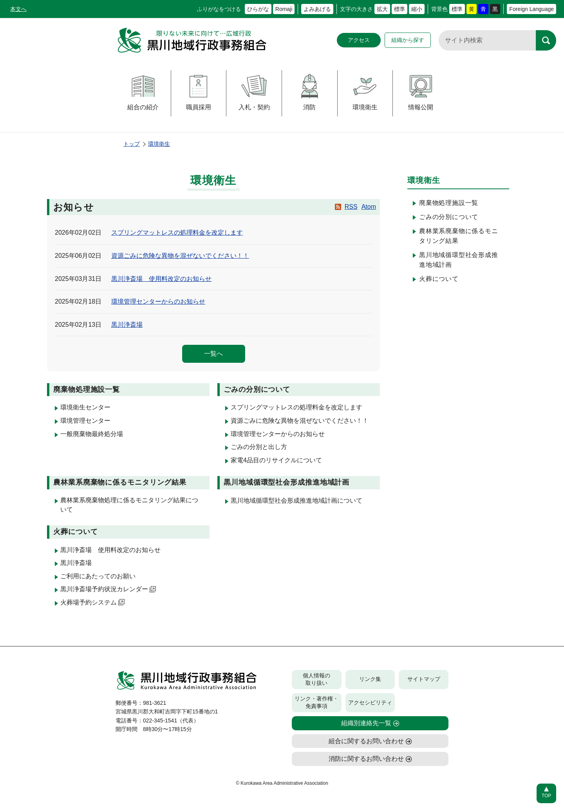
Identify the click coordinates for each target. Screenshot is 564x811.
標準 (399, 9)
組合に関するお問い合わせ (366, 741)
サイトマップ (423, 679)
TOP (546, 795)
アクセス (359, 40)
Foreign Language (531, 9)
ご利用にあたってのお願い (98, 576)
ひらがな (258, 9)
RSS (351, 206)
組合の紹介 (143, 92)
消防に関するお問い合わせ (366, 758)
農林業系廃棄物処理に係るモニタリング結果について (129, 505)
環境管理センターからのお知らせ (158, 301)
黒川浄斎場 (127, 324)
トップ (131, 144)
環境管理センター (85, 420)
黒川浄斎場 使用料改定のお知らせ (161, 278)
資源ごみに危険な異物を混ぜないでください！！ (180, 255)
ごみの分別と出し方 (259, 447)
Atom (369, 206)
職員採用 (198, 92)
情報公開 (421, 92)
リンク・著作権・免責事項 (316, 702)
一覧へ (213, 353)
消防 (309, 92)
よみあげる (317, 9)
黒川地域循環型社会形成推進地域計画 (458, 260)
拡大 (382, 9)
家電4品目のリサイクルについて (276, 460)
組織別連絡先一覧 (366, 723)
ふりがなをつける (219, 9)
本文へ (18, 9)
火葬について (439, 278)
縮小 (416, 9)
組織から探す (407, 40)
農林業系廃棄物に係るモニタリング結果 (458, 236)
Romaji (284, 9)
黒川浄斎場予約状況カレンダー (108, 589)
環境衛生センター (85, 407)
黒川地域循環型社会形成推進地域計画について (296, 500)
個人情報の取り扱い (316, 679)
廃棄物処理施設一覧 (448, 202)
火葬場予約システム (92, 602)
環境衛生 (365, 92)
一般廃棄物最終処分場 (91, 434)
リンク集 (370, 679)
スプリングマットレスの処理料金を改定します (177, 232)
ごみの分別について (448, 217)
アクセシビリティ (370, 702)
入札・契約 (254, 92)
